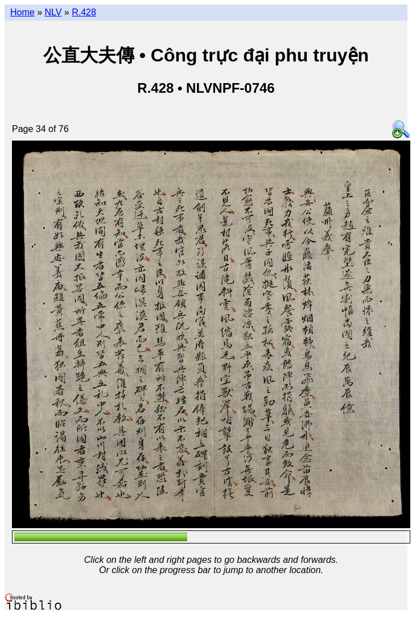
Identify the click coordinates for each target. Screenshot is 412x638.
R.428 (84, 12)
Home (22, 12)
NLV (52, 12)
